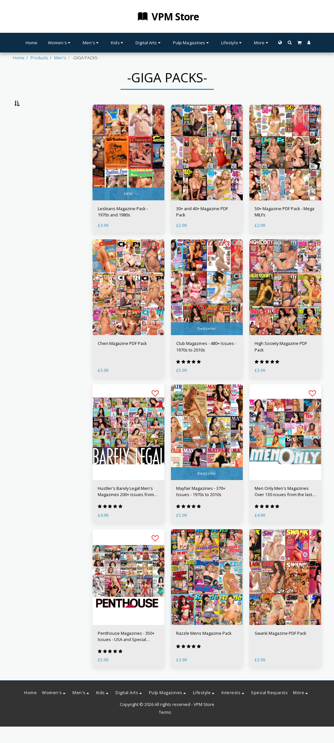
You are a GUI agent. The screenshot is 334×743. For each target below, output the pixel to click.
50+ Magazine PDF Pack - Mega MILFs (284, 228)
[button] (289, 42)
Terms (165, 729)
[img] (128, 169)
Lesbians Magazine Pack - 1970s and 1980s (123, 228)
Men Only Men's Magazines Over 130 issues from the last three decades (283, 508)
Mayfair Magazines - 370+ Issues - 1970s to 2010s (200, 508)
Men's (60, 58)
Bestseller (207, 344)
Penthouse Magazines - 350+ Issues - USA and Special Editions (126, 653)
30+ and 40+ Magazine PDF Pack (202, 228)
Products (39, 58)
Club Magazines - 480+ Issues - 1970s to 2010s (206, 363)
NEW (128, 210)
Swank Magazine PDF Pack (280, 650)
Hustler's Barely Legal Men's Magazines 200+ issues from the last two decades (126, 508)
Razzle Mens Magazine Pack (204, 650)
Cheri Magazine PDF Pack (122, 360)
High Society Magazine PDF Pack (281, 363)
